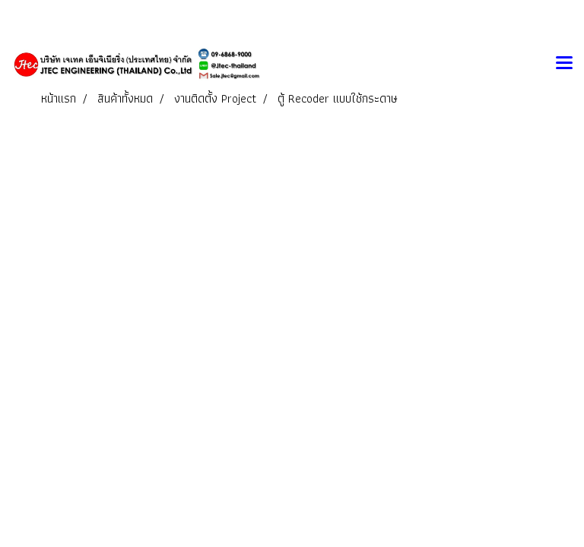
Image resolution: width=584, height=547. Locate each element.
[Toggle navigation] (564, 64)
